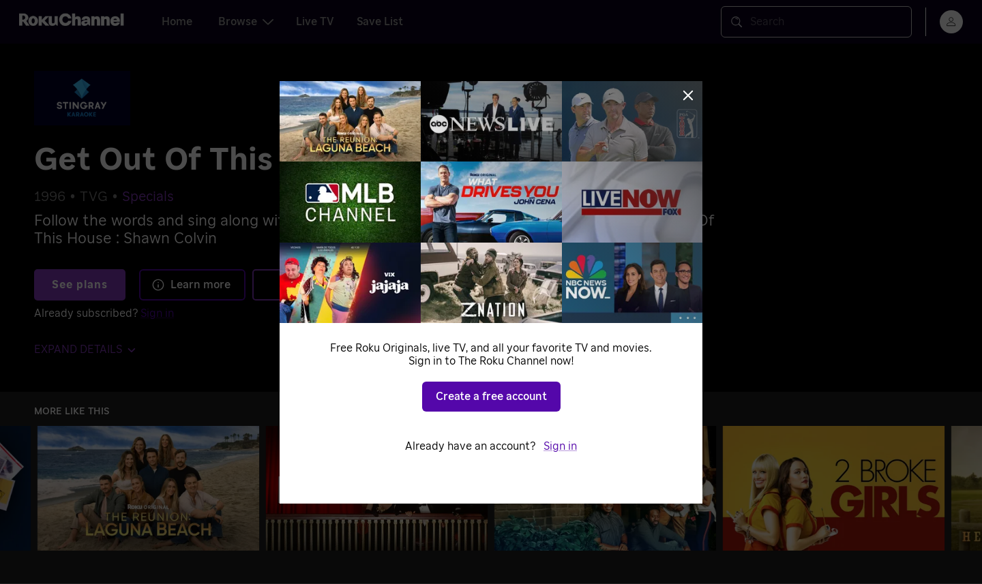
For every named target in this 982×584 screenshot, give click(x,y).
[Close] (688, 95)
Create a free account (491, 396)
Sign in (560, 446)
